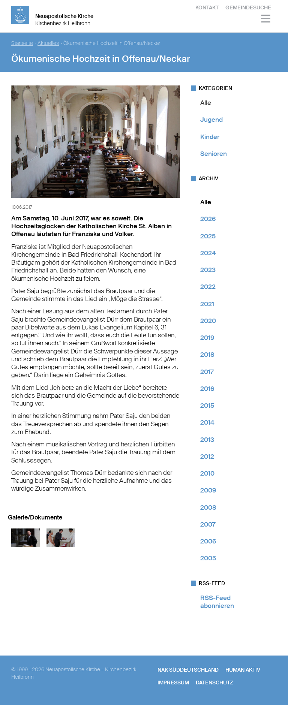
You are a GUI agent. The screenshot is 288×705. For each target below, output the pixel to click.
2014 (207, 422)
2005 (208, 558)
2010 (207, 473)
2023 (208, 270)
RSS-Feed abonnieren (217, 602)
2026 (208, 219)
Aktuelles (48, 43)
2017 (206, 372)
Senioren (213, 154)
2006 (208, 541)
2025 (208, 236)
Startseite (22, 43)
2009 (208, 490)
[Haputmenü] (266, 20)
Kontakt (207, 7)
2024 (208, 253)
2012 (207, 456)
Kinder (209, 137)
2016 (207, 389)
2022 (208, 287)
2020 (208, 321)
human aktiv (242, 669)
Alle (205, 103)
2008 (208, 507)
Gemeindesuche (248, 7)
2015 (207, 405)
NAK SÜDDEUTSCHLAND (188, 669)
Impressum (173, 682)
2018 (207, 354)
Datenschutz (214, 682)
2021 (207, 304)
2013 (207, 440)
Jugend (211, 119)
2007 (207, 524)
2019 (207, 338)
